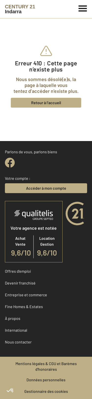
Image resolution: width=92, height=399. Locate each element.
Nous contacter (18, 342)
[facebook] (10, 163)
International (16, 330)
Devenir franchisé (20, 283)
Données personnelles (46, 379)
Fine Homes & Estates (24, 306)
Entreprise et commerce (26, 294)
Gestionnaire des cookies (46, 391)
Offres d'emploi (18, 271)
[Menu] (83, 8)
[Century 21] (20, 9)
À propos (12, 318)
